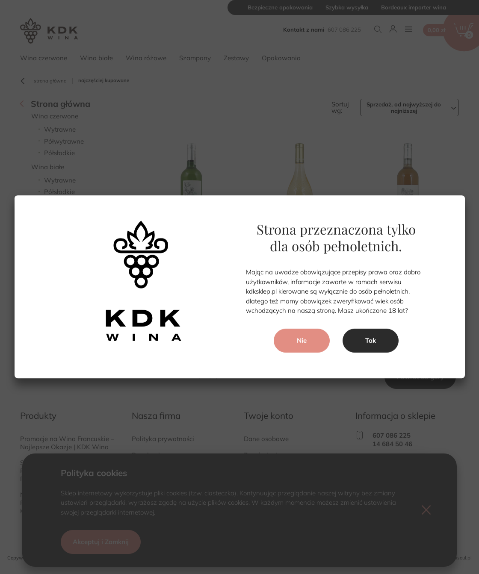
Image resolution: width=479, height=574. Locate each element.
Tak (370, 340)
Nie (301, 340)
